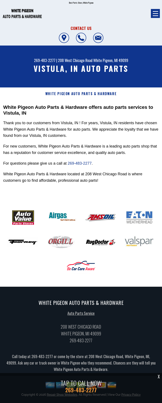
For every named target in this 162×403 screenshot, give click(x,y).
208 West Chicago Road (75, 60)
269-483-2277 (44, 60)
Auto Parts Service (81, 314)
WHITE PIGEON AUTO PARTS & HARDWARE (81, 94)
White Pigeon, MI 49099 (110, 60)
